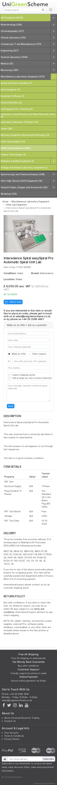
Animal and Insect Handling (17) (16, 83)
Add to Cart (13, 302)
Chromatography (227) (12, 31)
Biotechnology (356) (11, 24)
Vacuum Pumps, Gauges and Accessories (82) (24, 187)
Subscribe (48, 759)
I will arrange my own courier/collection (32, 378)
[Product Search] (23, 10)
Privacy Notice (11, 739)
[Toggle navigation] (51, 10)
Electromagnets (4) (10, 89)
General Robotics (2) (11, 102)
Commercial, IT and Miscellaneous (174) (21, 44)
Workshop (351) (9, 194)
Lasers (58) (6, 128)
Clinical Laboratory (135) (13, 37)
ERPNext (50, 783)
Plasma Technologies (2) (13, 154)
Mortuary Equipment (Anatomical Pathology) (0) (25, 135)
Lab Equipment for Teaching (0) (17, 109)
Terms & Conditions (14, 736)
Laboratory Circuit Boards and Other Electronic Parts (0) (28, 115)
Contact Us (10, 721)
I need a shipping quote (23, 375)
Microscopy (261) (9, 70)
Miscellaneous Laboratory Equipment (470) (23, 76)
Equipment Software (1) (12, 96)
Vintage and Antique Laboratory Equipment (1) (24, 167)
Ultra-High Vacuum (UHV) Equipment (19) (21, 181)
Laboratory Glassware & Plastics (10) (19, 122)
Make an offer (19, 354)
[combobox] (28, 368)
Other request (39, 354)
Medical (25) (7, 63)
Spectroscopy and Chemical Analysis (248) (23, 174)
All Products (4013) (12, 17)
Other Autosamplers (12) (13, 141)
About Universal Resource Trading (21, 718)
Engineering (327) (10, 50)
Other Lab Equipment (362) (16, 148)
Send (10, 406)
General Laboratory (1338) (14, 57)
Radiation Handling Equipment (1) (17, 161)
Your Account (11, 732)
